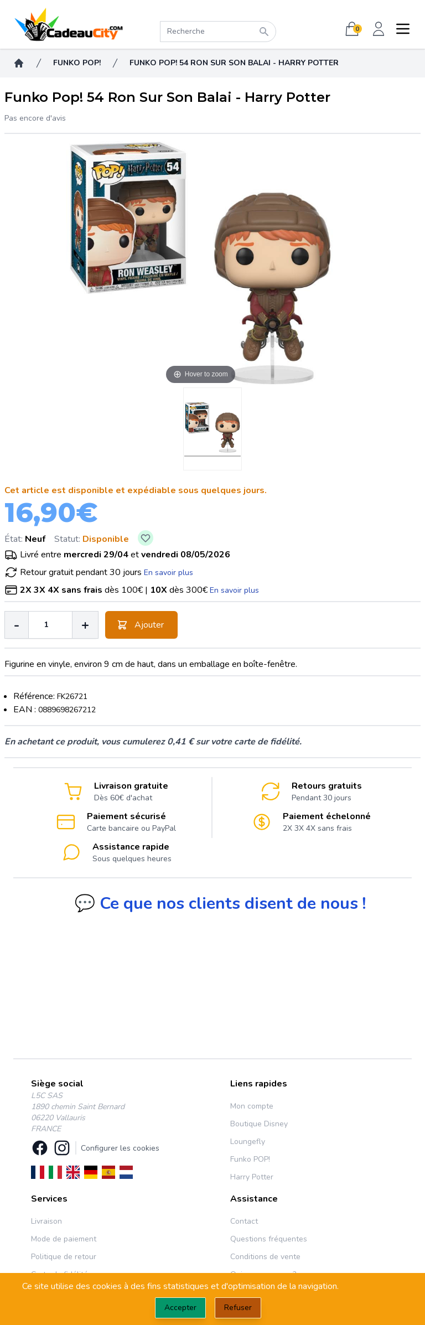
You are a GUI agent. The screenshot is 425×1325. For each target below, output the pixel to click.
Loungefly (247, 1141)
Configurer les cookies (120, 1148)
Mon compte (251, 1106)
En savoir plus (168, 572)
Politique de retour (63, 1256)
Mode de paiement (63, 1239)
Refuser (238, 1307)
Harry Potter (251, 1177)
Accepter (180, 1307)
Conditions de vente (265, 1256)
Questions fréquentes (268, 1239)
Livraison (46, 1221)
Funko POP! (250, 1159)
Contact (244, 1221)
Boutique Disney (259, 1124)
